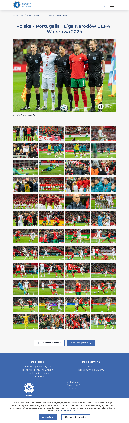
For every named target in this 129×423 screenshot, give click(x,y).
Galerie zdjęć (73, 385)
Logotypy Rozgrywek (38, 373)
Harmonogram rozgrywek (37, 366)
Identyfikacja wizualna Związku (38, 370)
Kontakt (73, 388)
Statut (91, 366)
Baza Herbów (38, 376)
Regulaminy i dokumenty (91, 370)
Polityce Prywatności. (67, 410)
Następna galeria (81, 343)
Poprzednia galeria (49, 343)
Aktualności (73, 382)
